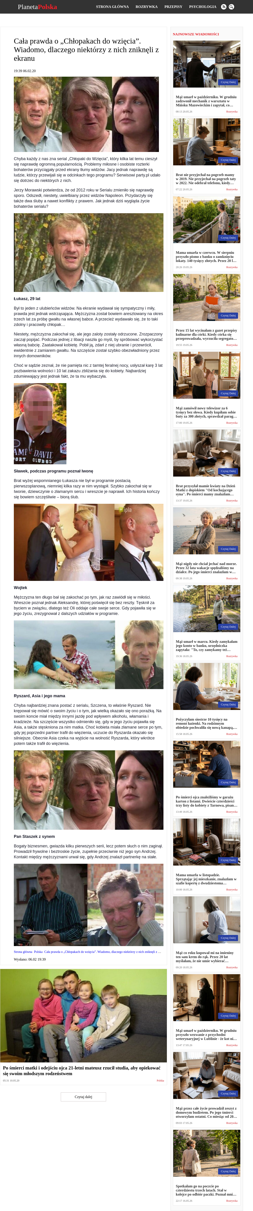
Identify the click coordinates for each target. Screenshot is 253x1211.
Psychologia (203, 7)
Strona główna (112, 7)
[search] (231, 7)
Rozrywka (147, 7)
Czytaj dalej (83, 1097)
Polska (160, 1080)
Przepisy (173, 7)
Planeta (37, 6)
